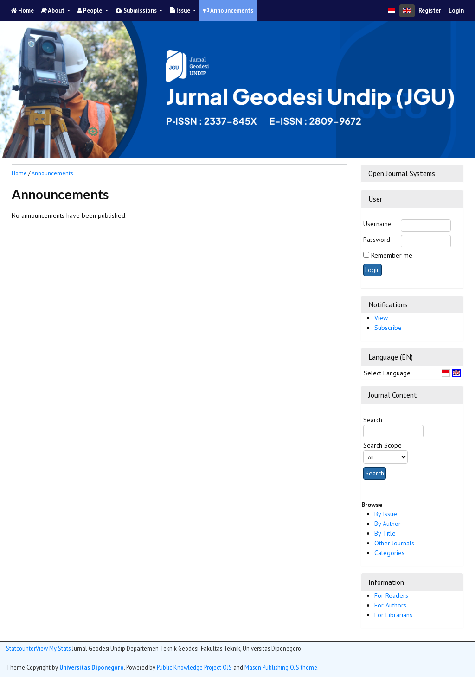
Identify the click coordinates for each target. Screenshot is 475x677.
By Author (387, 523)
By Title (385, 533)
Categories (389, 553)
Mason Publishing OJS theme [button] (280, 667)
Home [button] (19, 173)
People (90, 10)
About (53, 10)
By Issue (385, 514)
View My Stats (53, 648)
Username (377, 224)
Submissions (137, 10)
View (381, 318)
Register (429, 10)
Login (456, 10)
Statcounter (21, 648)
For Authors (390, 605)
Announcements (228, 10)
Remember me (391, 255)
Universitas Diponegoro (91, 667)
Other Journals (394, 543)
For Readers (391, 595)
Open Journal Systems (401, 173)
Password (376, 239)
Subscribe (388, 327)
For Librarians (393, 615)
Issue (181, 10)
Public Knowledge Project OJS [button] (194, 667)
